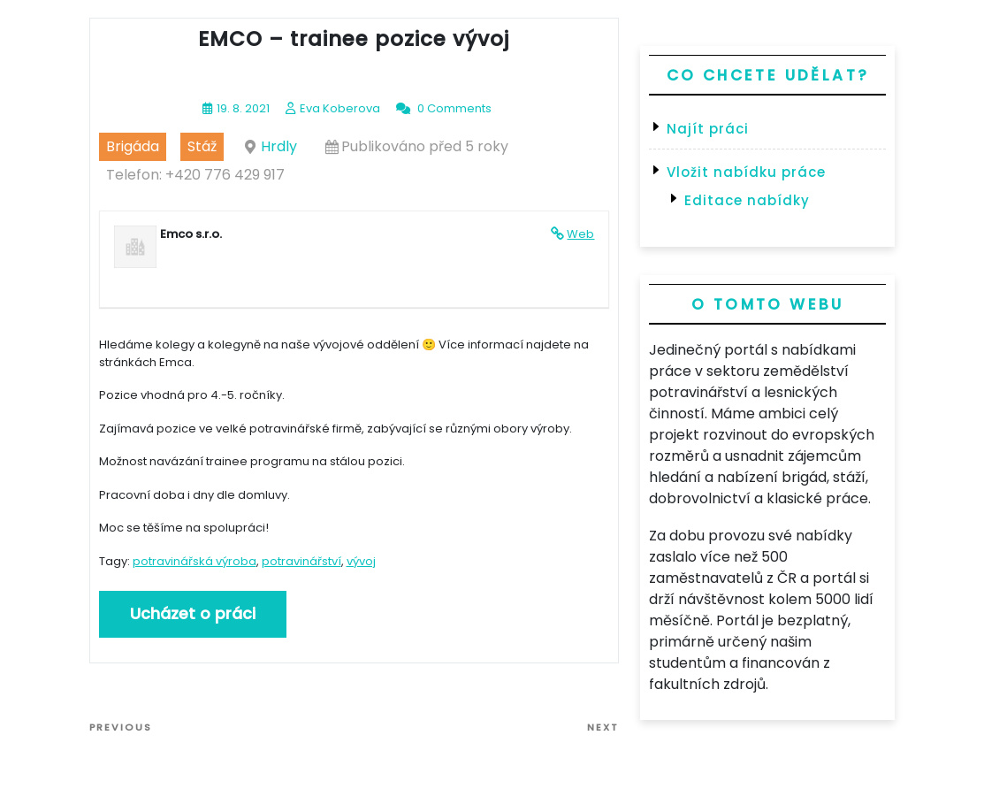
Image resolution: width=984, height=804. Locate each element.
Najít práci (708, 128)
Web (580, 234)
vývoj (361, 561)
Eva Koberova (340, 108)
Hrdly (279, 146)
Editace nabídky (747, 200)
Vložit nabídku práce (746, 172)
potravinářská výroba (194, 561)
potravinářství (301, 561)
